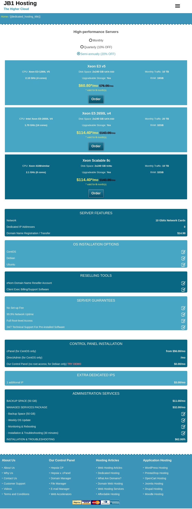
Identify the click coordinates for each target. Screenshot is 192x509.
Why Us (8, 473)
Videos (8, 488)
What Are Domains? (109, 478)
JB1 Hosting (20, 3)
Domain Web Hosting (110, 483)
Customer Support (14, 483)
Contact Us (10, 478)
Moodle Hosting (154, 494)
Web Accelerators (61, 494)
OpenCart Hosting (155, 478)
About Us (9, 467)
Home (4, 16)
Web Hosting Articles (110, 467)
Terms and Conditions (16, 494)
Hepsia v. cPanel (61, 473)
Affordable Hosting (109, 494)
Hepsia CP (57, 467)
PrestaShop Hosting (156, 473)
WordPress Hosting (156, 467)
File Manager (58, 483)
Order (96, 99)
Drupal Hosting (153, 488)
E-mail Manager (60, 488)
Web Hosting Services (111, 488)
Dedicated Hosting (108, 473)
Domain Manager (61, 478)
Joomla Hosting (154, 483)
